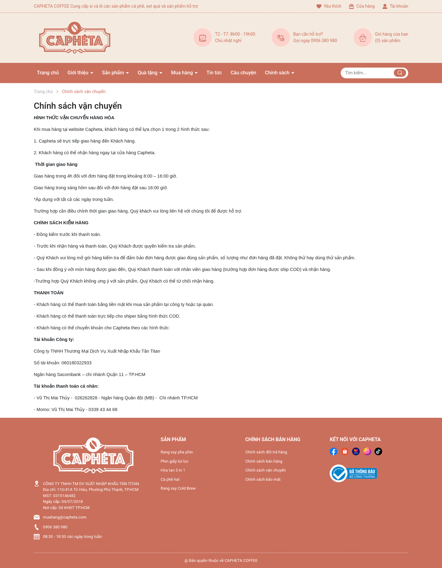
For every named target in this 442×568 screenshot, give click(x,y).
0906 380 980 (55, 527)
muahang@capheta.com (65, 517)
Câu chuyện (243, 73)
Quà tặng (148, 73)
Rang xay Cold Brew (178, 488)
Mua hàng (182, 73)
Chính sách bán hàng (263, 461)
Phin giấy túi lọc (174, 461)
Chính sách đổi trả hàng (266, 452)
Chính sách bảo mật (263, 479)
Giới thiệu (79, 73)
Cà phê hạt (170, 479)
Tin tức (214, 73)
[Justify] (400, 73)
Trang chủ (48, 73)
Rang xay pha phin (177, 452)
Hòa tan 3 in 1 (173, 470)
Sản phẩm (113, 73)
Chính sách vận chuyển (78, 106)
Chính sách (277, 73)
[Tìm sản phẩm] (374, 73)
